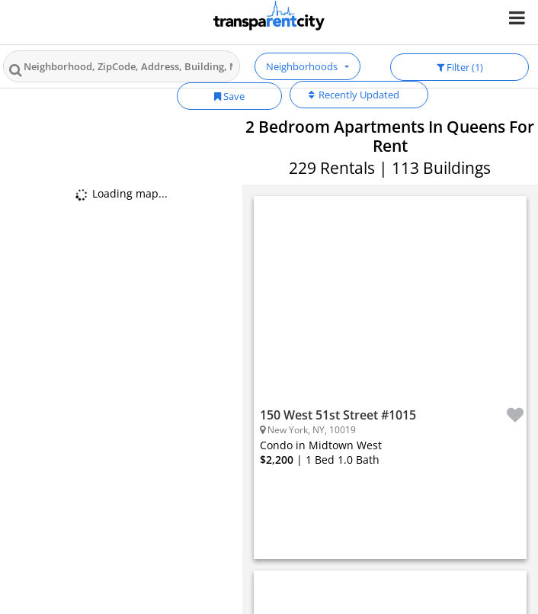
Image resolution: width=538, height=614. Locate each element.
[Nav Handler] (518, 17)
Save (229, 96)
